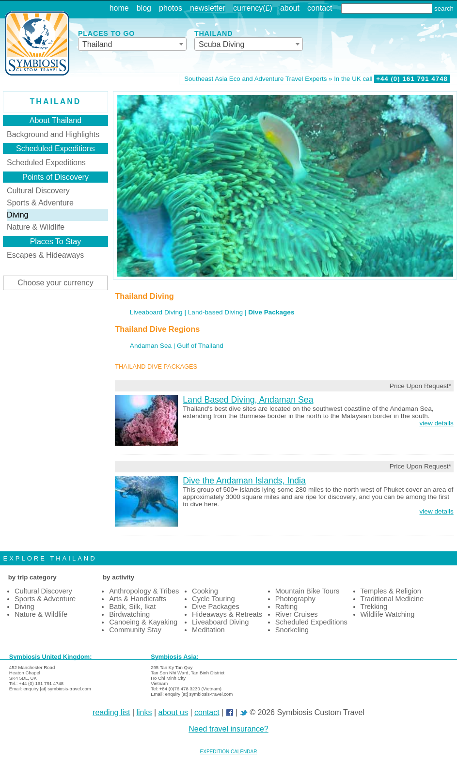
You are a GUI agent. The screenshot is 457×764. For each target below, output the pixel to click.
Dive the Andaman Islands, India (244, 480)
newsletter (207, 8)
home (119, 8)
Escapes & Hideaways (45, 255)
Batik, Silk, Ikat (132, 606)
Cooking (205, 591)
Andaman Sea (151, 345)
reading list (111, 712)
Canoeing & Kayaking (143, 622)
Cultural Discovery (38, 191)
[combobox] (132, 44)
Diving (24, 606)
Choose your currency (55, 283)
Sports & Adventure (40, 203)
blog (144, 8)
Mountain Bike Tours (307, 591)
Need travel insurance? (228, 729)
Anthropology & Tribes (144, 591)
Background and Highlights (53, 134)
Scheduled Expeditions (46, 162)
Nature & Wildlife (35, 227)
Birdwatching (129, 614)
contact (319, 8)
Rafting (286, 606)
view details (437, 423)
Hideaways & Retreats (227, 614)
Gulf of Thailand (200, 345)
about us (173, 712)
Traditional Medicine (392, 599)
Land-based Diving (215, 312)
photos (170, 8)
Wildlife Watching (388, 614)
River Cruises (296, 614)
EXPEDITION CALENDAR (228, 751)
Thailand (55, 101)
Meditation (208, 630)
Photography (295, 599)
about (289, 8)
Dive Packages (215, 606)
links (144, 712)
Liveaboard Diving (156, 312)
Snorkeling (292, 630)
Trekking (374, 606)
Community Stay (135, 630)
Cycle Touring (213, 599)
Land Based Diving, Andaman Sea (248, 400)
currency (248, 8)
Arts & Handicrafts (137, 599)
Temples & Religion (391, 591)
